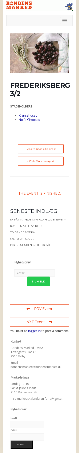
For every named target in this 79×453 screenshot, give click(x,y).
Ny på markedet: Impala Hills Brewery (38, 219)
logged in (34, 331)
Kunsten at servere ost (27, 225)
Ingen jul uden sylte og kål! (30, 244)
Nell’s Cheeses (29, 120)
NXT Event (39, 322)
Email (14, 430)
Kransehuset (28, 115)
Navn (14, 418)
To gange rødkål (23, 232)
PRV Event (39, 309)
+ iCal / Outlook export (40, 161)
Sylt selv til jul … (22, 238)
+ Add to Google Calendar (40, 148)
